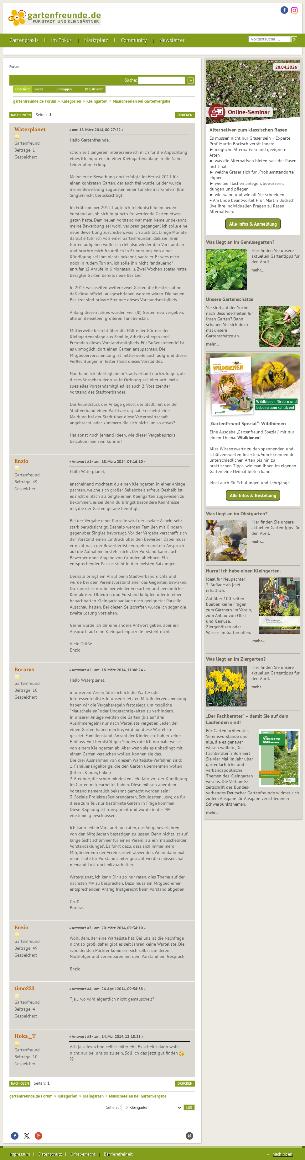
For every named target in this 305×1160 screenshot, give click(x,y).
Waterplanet (30, 129)
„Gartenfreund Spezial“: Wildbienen (247, 423)
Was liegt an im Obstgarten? (236, 513)
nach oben (282, 1154)
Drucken (185, 115)
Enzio (21, 461)
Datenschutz (50, 1154)
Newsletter (172, 40)
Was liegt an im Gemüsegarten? (240, 242)
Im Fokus (61, 40)
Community (134, 40)
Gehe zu (113, 1106)
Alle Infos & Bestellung (253, 495)
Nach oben (20, 1083)
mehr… (257, 270)
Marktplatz (96, 40)
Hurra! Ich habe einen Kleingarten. (243, 570)
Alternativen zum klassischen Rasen (248, 129)
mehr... (212, 812)
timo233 (24, 988)
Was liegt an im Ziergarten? (236, 659)
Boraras (24, 669)
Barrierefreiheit (118, 1154)
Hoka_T (25, 1036)
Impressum (19, 1154)
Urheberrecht (83, 1154)
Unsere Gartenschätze (229, 299)
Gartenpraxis (24, 40)
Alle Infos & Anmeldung (253, 224)
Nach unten (21, 115)
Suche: (131, 80)
